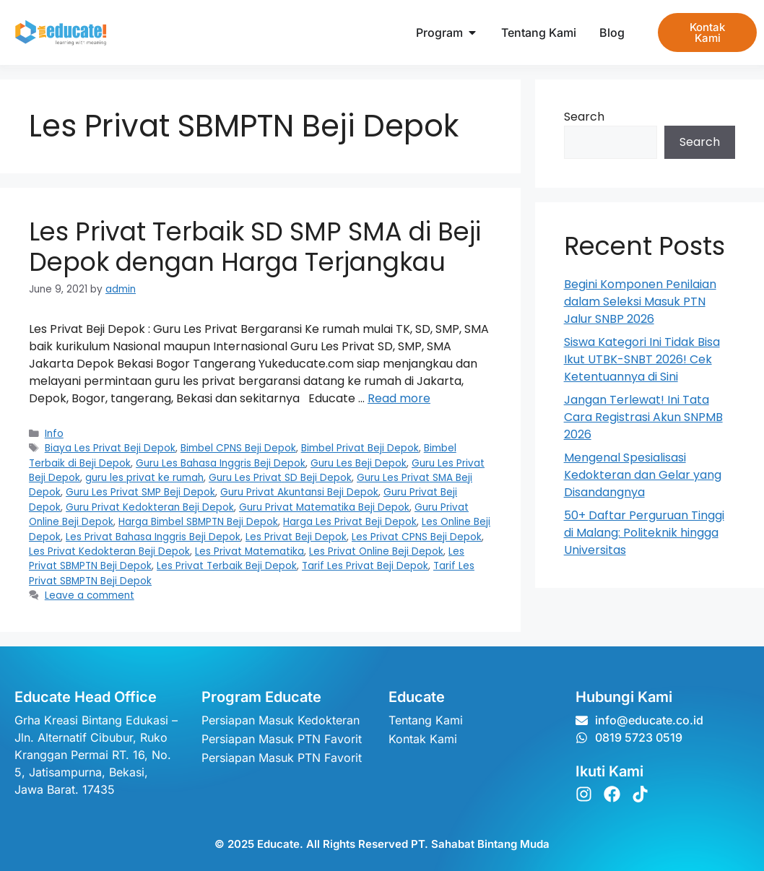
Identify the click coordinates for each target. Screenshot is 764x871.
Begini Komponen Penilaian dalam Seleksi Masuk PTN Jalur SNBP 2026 (640, 301)
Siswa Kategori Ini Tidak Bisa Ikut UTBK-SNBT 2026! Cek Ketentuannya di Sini (642, 359)
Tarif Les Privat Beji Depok (365, 566)
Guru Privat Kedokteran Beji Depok (150, 507)
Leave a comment (89, 595)
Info (54, 434)
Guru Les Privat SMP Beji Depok (140, 492)
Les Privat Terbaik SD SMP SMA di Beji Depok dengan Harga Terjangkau (255, 247)
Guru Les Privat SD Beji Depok (280, 478)
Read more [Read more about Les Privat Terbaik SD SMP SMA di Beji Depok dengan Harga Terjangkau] (399, 398)
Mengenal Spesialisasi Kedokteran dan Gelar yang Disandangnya (642, 474)
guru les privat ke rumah (144, 478)
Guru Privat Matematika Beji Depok (324, 507)
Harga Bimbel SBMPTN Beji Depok (198, 522)
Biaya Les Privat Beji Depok (110, 448)
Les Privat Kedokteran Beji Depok (109, 551)
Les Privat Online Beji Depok (376, 551)
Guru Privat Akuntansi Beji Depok (299, 492)
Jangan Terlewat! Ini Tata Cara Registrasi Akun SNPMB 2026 (643, 417)
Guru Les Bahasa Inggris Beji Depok (220, 463)
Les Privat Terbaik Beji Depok (227, 566)
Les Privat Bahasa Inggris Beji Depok (153, 537)
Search (584, 116)
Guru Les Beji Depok (359, 463)
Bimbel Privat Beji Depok (360, 448)
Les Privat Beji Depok (296, 537)
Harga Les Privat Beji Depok (350, 522)
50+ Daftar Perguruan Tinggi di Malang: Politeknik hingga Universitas (644, 532)
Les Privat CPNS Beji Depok (417, 537)
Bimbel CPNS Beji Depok (238, 448)
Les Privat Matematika (249, 551)
